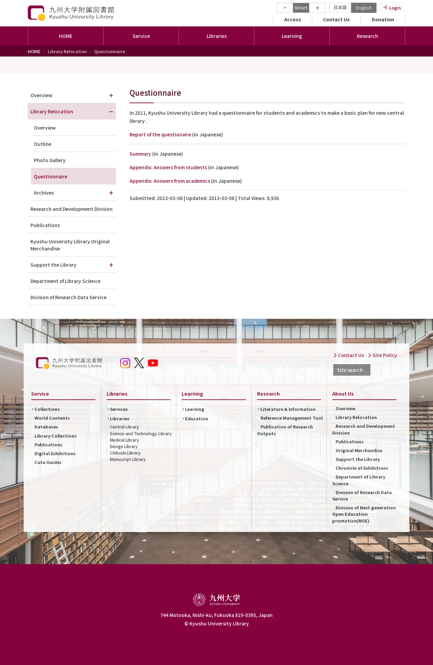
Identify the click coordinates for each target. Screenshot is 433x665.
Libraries (120, 418)
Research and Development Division (71, 208)
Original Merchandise (359, 450)
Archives (44, 192)
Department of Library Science (65, 281)
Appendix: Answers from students (169, 167)
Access (292, 19)
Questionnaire (50, 176)
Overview (41, 95)
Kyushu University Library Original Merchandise (70, 245)
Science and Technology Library (141, 433)
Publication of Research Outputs (285, 429)
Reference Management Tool (291, 418)
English (364, 7)
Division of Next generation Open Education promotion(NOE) (364, 514)
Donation (383, 19)
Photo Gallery (50, 160)
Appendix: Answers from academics (170, 180)
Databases (46, 426)
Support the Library (53, 264)
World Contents (52, 418)
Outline (42, 143)
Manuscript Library (128, 459)
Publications (45, 225)
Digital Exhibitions (55, 453)
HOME (65, 35)
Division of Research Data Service (68, 297)
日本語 (340, 7)
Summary (140, 153)
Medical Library (124, 440)
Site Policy (382, 355)
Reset (301, 7)
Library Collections (56, 436)
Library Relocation (51, 111)
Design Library (124, 446)
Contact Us (336, 19)
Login (395, 7)
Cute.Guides (48, 462)
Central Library (124, 426)
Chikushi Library (125, 453)
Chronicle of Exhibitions (362, 468)
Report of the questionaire (160, 134)
